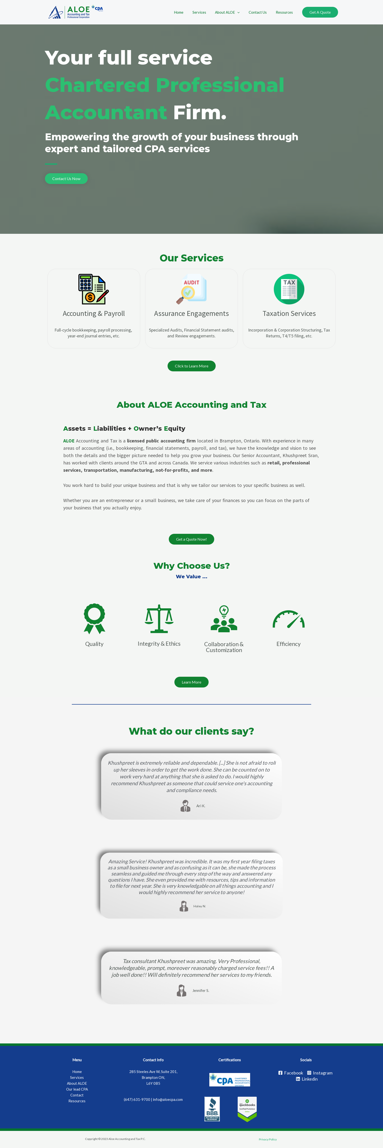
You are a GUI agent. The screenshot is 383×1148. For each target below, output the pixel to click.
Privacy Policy (268, 1139)
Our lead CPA (77, 1089)
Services (205, 12)
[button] (66, 178)
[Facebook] (291, 1072)
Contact (77, 1095)
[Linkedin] (306, 1079)
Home (186, 12)
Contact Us (260, 12)
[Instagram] (320, 1072)
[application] (241, 12)
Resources (285, 12)
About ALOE (231, 12)
